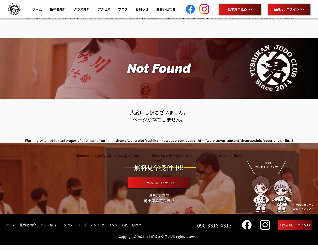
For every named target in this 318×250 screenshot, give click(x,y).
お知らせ (141, 9)
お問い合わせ (166, 9)
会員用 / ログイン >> (289, 9)
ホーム (37, 9)
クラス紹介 (82, 9)
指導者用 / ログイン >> (294, 229)
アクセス (104, 9)
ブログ (123, 9)
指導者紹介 (58, 9)
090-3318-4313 (213, 230)
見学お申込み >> (240, 9)
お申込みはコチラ (159, 184)
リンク (113, 229)
